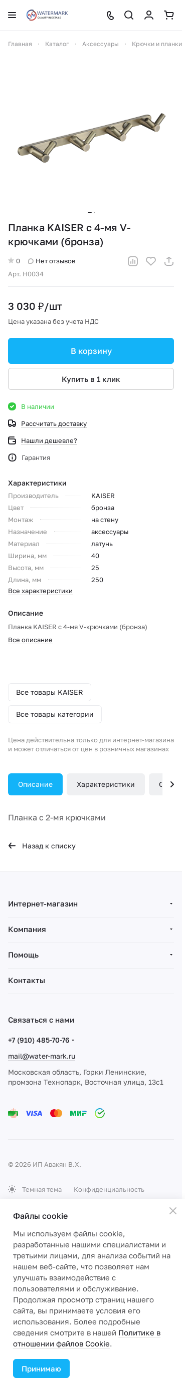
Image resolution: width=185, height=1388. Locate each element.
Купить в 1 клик (91, 378)
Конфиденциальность (109, 1189)
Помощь (23, 954)
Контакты (26, 980)
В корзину (91, 351)
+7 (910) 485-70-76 (39, 1040)
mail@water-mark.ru (41, 1056)
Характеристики (106, 784)
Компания (27, 929)
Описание (35, 784)
